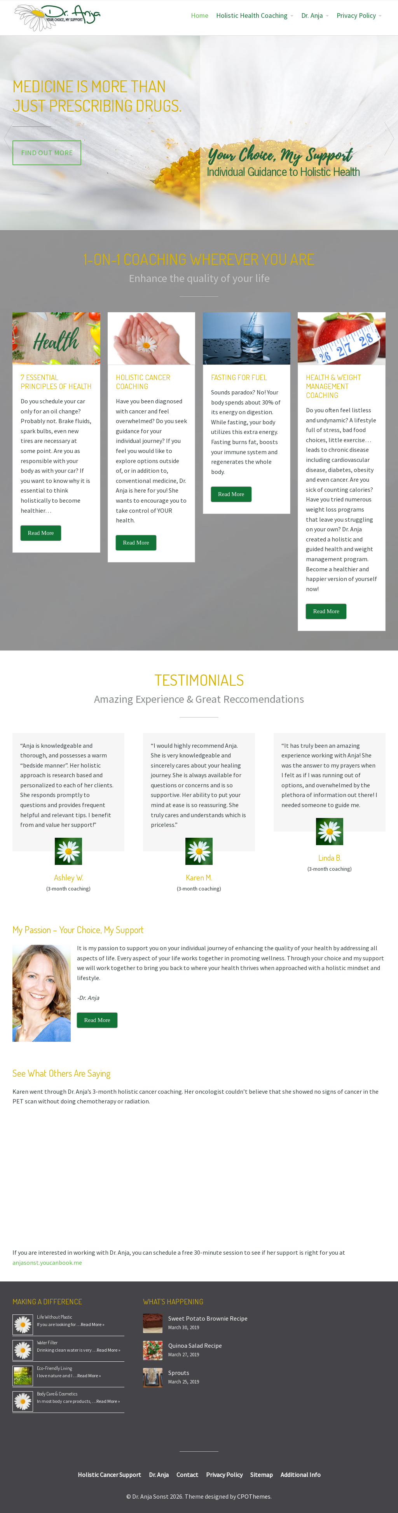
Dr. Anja (312, 15)
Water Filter (47, 1342)
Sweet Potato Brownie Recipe (208, 1318)
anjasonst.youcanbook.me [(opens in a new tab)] (47, 1262)
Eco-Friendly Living (54, 1368)
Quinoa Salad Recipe (195, 1345)
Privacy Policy (356, 15)
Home (199, 15)
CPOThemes (254, 1496)
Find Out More (47, 152)
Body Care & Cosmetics (57, 1394)
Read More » (93, 1324)
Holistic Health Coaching (252, 15)
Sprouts (178, 1372)
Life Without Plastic (54, 1317)
